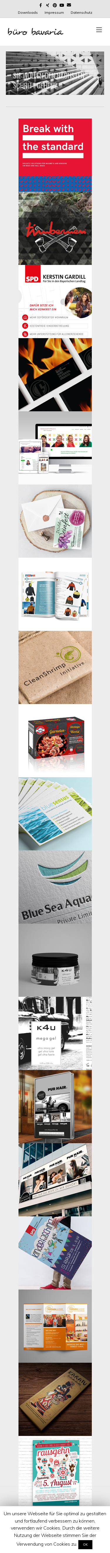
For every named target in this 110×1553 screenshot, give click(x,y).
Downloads (28, 12)
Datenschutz (81, 12)
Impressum (54, 12)
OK (85, 1544)
